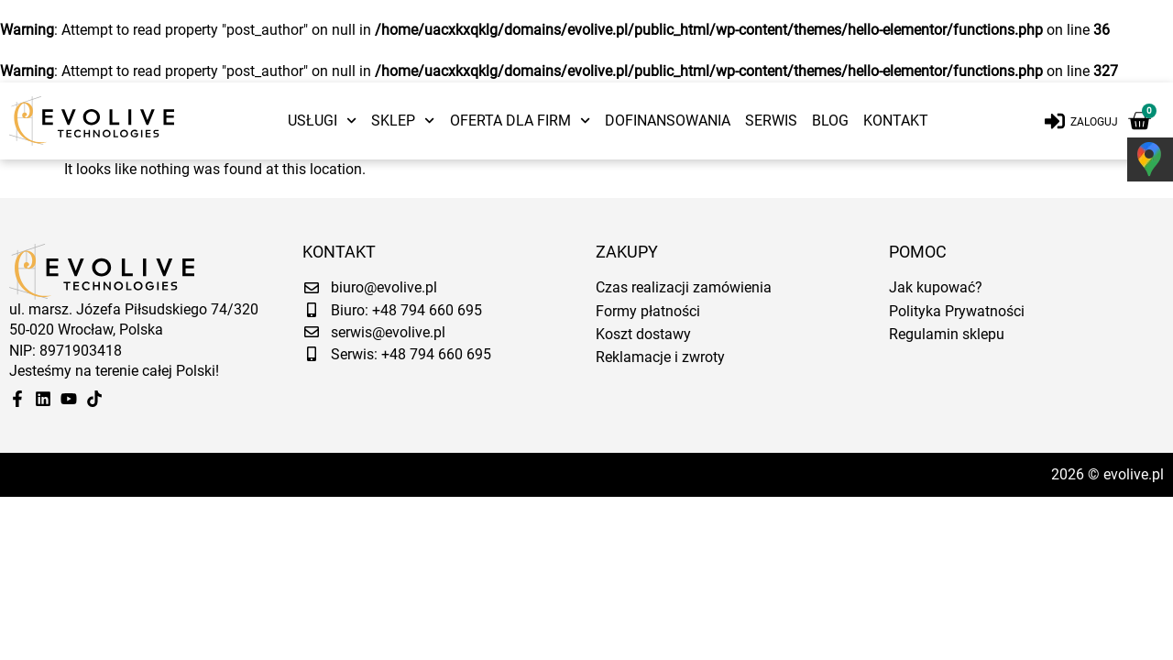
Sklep (402, 121)
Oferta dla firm (520, 121)
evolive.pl (1133, 474)
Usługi (322, 121)
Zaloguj (1094, 122)
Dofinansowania (667, 120)
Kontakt (895, 120)
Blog (830, 120)
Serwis (771, 120)
